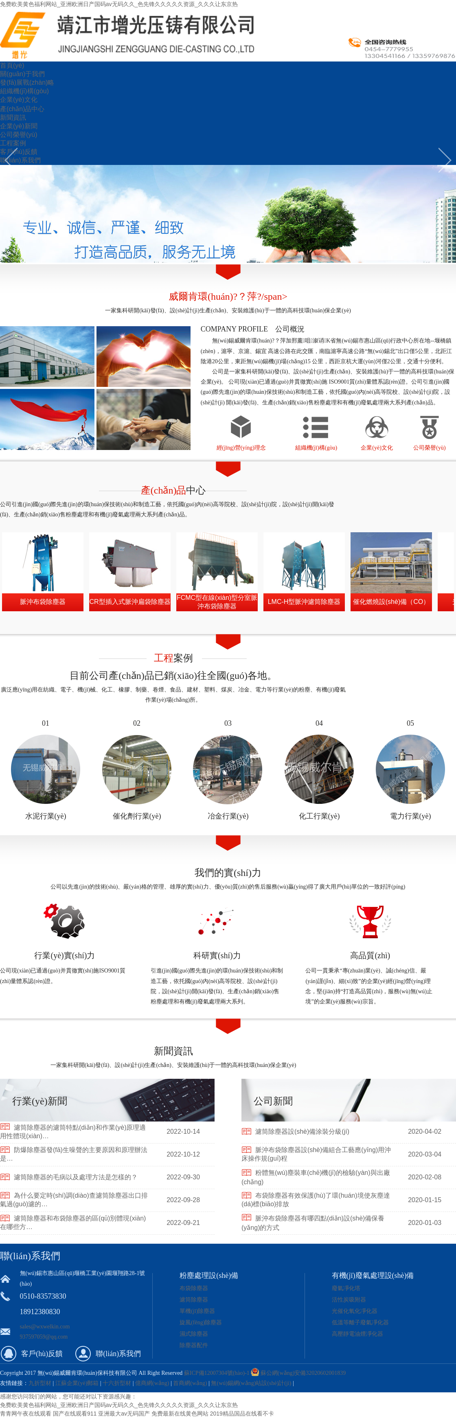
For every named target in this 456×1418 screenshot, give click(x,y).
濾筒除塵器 (194, 1300)
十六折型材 (117, 1383)
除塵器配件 (194, 1345)
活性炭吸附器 (349, 1300)
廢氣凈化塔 (346, 1288)
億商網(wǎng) (152, 1383)
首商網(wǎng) (190, 1383)
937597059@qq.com (44, 1337)
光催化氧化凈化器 (354, 1311)
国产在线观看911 (74, 1413)
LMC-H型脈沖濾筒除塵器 (304, 601)
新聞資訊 (13, 117)
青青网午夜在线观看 (25, 1413)
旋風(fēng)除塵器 (201, 1322)
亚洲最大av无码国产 (124, 1413)
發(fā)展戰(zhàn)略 (27, 82)
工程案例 (13, 143)
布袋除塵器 (194, 1288)
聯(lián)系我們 (20, 160)
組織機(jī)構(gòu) (24, 91)
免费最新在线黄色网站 (179, 1413)
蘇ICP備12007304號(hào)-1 (217, 1373)
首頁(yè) (12, 65)
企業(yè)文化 (18, 99)
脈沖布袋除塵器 (43, 601)
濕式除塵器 (194, 1334)
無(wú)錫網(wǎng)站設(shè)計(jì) (251, 1383)
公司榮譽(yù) (18, 134)
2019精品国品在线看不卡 (242, 1413)
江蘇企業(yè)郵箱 (77, 1383)
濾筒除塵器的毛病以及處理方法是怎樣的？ (76, 1177)
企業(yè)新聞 (18, 126)
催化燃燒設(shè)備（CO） (391, 601)
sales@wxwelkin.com (45, 1327)
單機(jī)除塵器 (197, 1311)
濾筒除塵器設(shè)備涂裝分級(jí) (302, 1131)
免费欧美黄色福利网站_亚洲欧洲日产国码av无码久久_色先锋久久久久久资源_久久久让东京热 (119, 4)
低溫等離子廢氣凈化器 (360, 1322)
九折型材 (40, 1383)
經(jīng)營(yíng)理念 (241, 448)
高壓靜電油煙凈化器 (357, 1334)
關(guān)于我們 (22, 73)
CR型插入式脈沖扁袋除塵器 (129, 601)
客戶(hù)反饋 (18, 151)
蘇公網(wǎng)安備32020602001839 (303, 1373)
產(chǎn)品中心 (22, 108)
